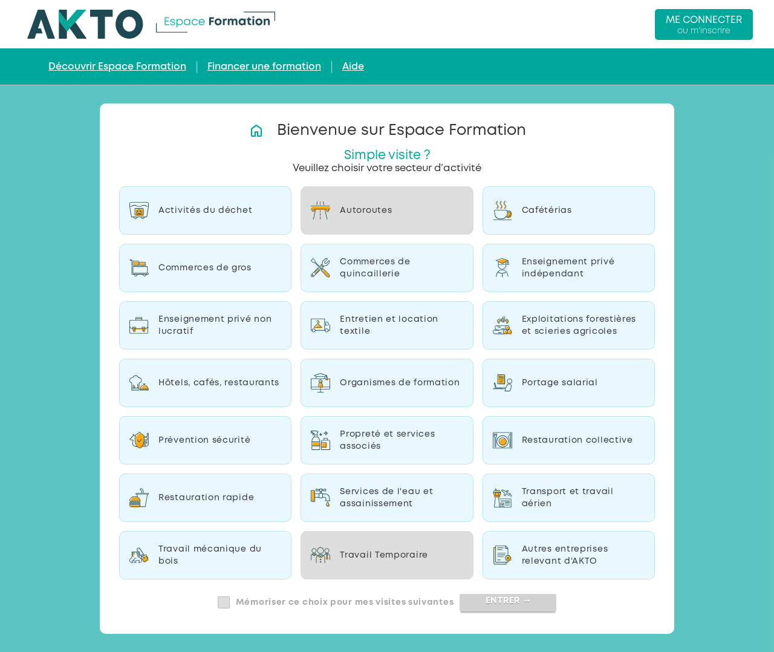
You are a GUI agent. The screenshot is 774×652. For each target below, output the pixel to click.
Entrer (508, 600)
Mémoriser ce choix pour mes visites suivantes (345, 602)
